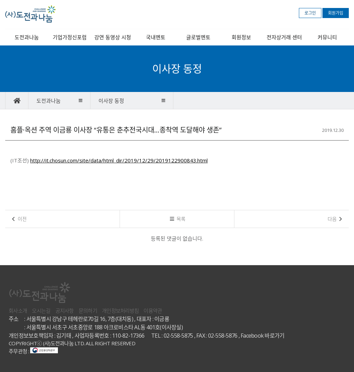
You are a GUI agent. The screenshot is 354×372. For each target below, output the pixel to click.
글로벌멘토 (198, 37)
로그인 (310, 13)
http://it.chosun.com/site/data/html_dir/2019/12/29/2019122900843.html (119, 160)
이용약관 (153, 310)
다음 (335, 218)
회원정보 (241, 37)
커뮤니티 (327, 37)
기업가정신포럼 (70, 37)
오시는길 (41, 310)
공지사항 (64, 310)
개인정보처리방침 (120, 310)
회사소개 (18, 310)
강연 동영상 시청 (112, 37)
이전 (19, 218)
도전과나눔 (27, 37)
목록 (178, 218)
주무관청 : (33, 351)
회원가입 (335, 13)
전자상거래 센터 (284, 37)
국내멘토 (155, 37)
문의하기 (88, 310)
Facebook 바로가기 (262, 335)
